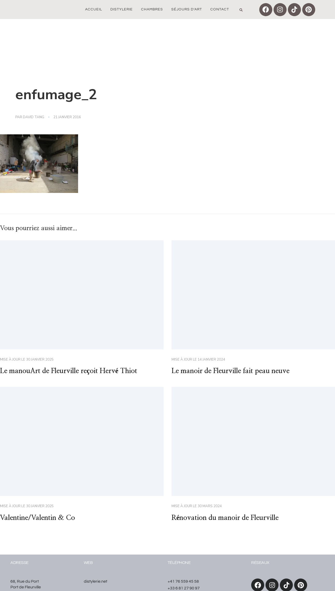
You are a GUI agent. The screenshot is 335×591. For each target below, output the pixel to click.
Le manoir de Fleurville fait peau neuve (230, 371)
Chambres (152, 9)
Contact (219, 9)
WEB (88, 563)
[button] (241, 10)
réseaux (260, 563)
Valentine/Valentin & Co (37, 517)
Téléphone (179, 563)
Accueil (93, 9)
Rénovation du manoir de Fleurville (225, 517)
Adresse (19, 563)
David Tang (33, 117)
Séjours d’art (186, 9)
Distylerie (121, 9)
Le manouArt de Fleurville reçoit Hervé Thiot (68, 371)
